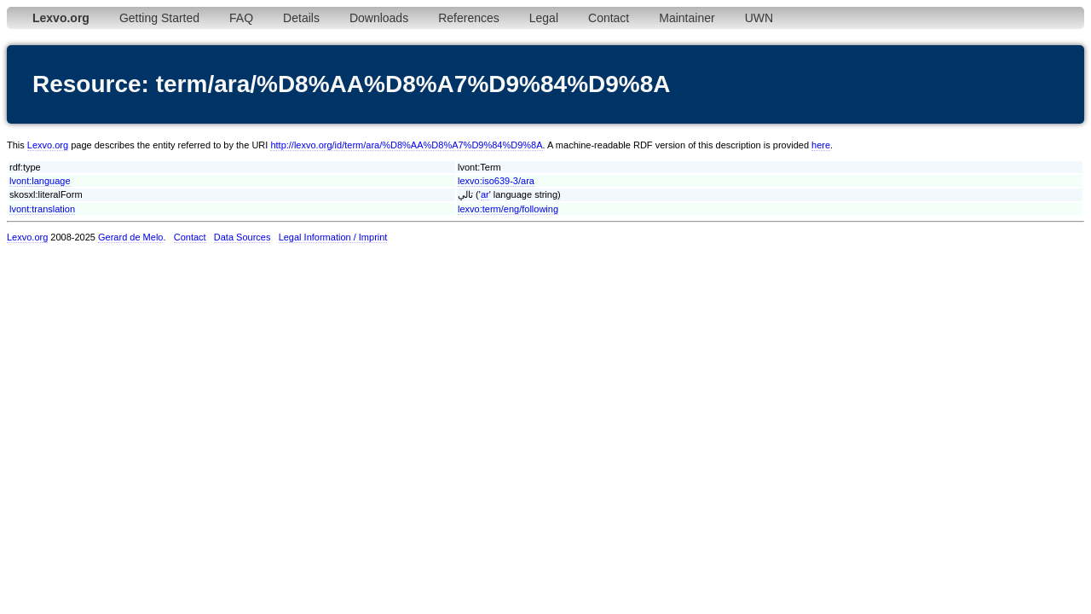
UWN (759, 18)
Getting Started (159, 18)
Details (301, 18)
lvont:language (40, 181)
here (820, 145)
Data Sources (242, 237)
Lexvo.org (47, 145)
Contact (608, 18)
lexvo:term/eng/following (508, 209)
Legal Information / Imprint (333, 237)
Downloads (378, 18)
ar (485, 194)
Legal (543, 18)
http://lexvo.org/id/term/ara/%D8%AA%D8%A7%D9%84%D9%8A (406, 145)
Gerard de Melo (130, 237)
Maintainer (686, 18)
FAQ (241, 18)
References (468, 18)
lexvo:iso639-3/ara (496, 181)
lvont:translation (42, 209)
